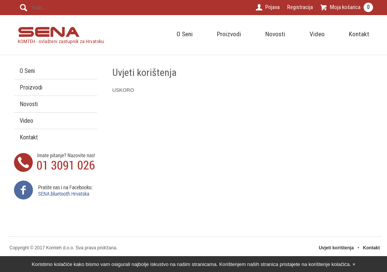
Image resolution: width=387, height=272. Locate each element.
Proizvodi (229, 34)
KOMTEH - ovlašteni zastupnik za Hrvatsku (61, 38)
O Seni (184, 34)
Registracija (300, 7)
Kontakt (359, 34)
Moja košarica (351, 7)
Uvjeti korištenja (336, 247)
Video (317, 34)
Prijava (272, 7)
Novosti (275, 34)
